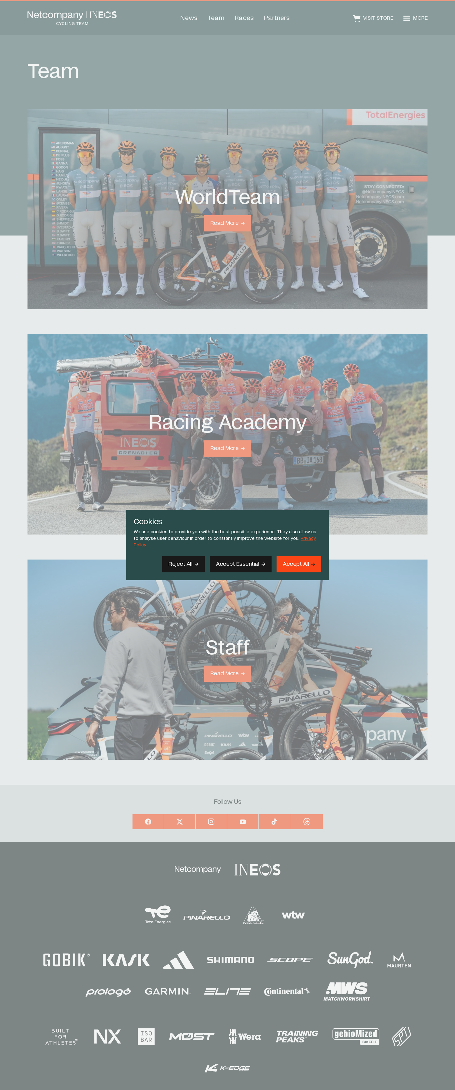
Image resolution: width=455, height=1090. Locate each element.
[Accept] (299, 564)
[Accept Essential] (241, 564)
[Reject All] (183, 564)
